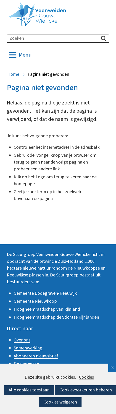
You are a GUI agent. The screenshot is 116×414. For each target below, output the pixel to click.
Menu (25, 55)
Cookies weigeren (60, 402)
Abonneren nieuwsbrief (36, 356)
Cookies (86, 377)
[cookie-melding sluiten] (112, 368)
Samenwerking (28, 348)
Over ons (22, 340)
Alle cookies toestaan (29, 390)
